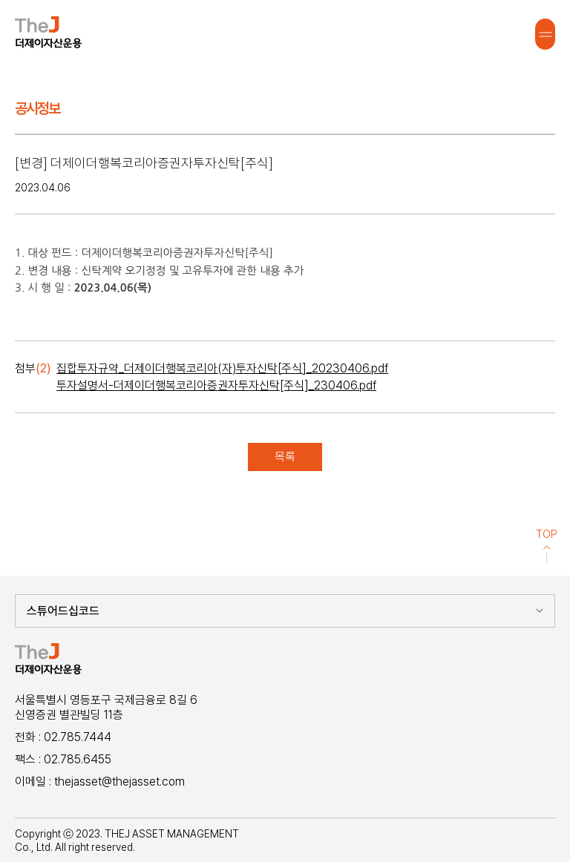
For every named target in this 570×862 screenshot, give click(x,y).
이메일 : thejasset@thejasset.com (100, 781)
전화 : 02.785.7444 (63, 737)
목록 (285, 457)
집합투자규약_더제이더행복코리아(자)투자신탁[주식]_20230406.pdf (222, 368)
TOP (546, 546)
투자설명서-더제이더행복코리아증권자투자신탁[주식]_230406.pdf (216, 385)
